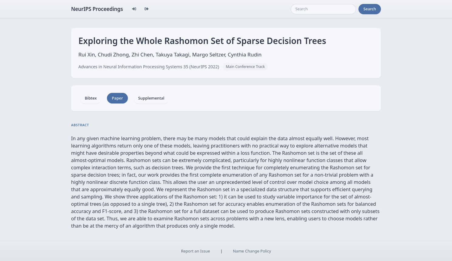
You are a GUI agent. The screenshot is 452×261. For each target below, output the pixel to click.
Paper (117, 98)
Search (369, 9)
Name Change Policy (252, 251)
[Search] (323, 9)
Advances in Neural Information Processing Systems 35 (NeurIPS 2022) (148, 66)
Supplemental (151, 98)
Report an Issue (195, 251)
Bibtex (91, 98)
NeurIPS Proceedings (97, 8)
